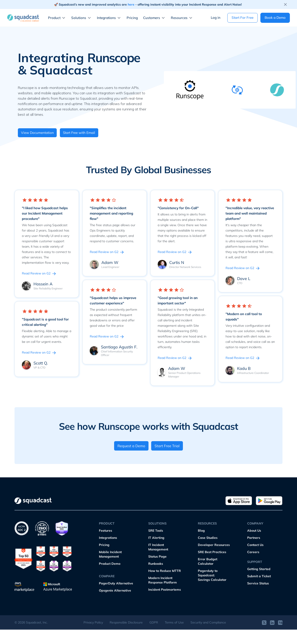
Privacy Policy (93, 623)
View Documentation (38, 133)
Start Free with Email (83, 133)
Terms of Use (174, 623)
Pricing (132, 18)
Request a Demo (131, 446)
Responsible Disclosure (126, 623)
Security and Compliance (208, 623)
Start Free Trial (167, 446)
